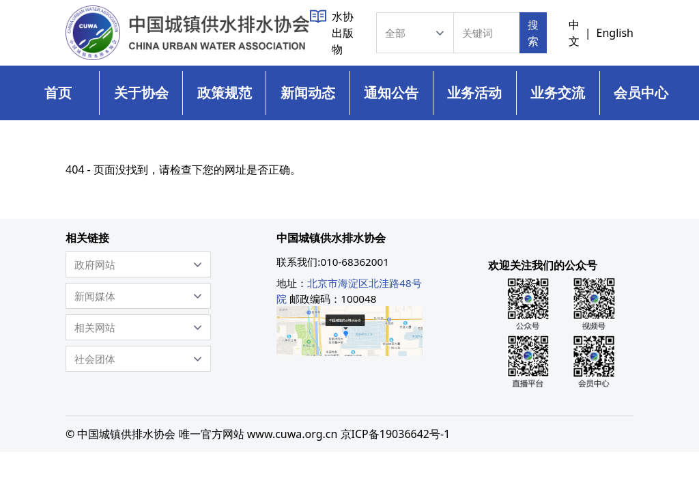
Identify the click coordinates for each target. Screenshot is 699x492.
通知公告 (391, 92)
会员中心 (641, 92)
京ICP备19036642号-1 (396, 433)
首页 (58, 92)
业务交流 (557, 92)
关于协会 (141, 92)
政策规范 (224, 92)
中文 (574, 33)
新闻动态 (308, 92)
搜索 (533, 33)
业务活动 (474, 92)
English (615, 32)
